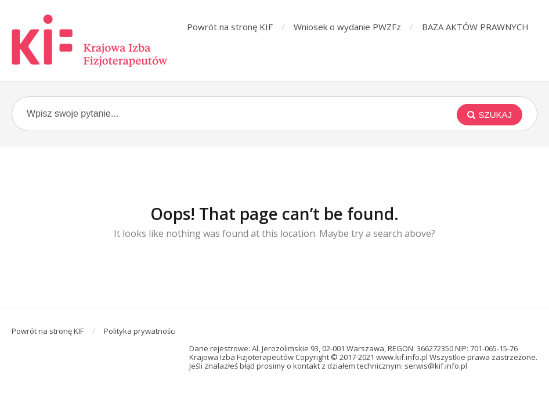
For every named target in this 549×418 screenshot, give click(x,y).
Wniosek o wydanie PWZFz (347, 27)
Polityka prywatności (140, 331)
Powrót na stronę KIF (230, 27)
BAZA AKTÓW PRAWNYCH (475, 27)
